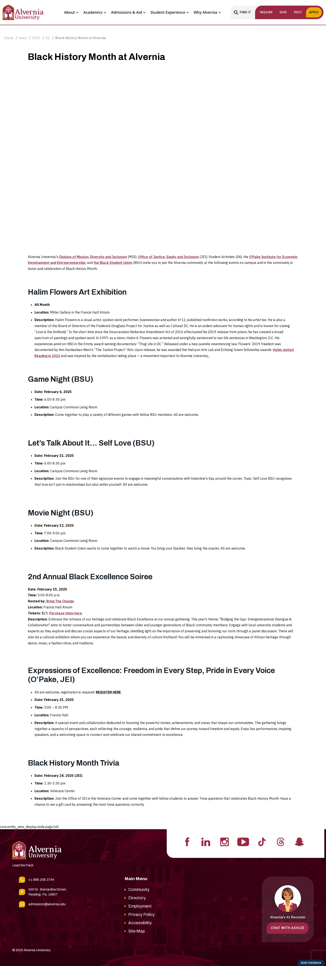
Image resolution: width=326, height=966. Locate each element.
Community (138, 889)
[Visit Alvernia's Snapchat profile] (299, 841)
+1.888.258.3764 (41, 879)
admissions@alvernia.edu (46, 904)
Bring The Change (60, 601)
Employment (140, 906)
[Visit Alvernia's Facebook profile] (187, 841)
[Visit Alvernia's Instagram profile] (224, 841)
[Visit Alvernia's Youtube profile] (243, 841)
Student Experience (170, 12)
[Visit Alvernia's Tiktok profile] (262, 841)
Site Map (136, 931)
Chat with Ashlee (288, 928)
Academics (94, 12)
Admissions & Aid (128, 12)
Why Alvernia (207, 12)
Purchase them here (65, 613)
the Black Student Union (113, 263)
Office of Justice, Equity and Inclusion (168, 257)
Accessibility (140, 922)
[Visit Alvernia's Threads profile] (281, 841)
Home (8, 38)
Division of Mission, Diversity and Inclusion (93, 257)
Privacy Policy (141, 914)
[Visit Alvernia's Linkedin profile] (206, 841)
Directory (137, 898)
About (71, 12)
